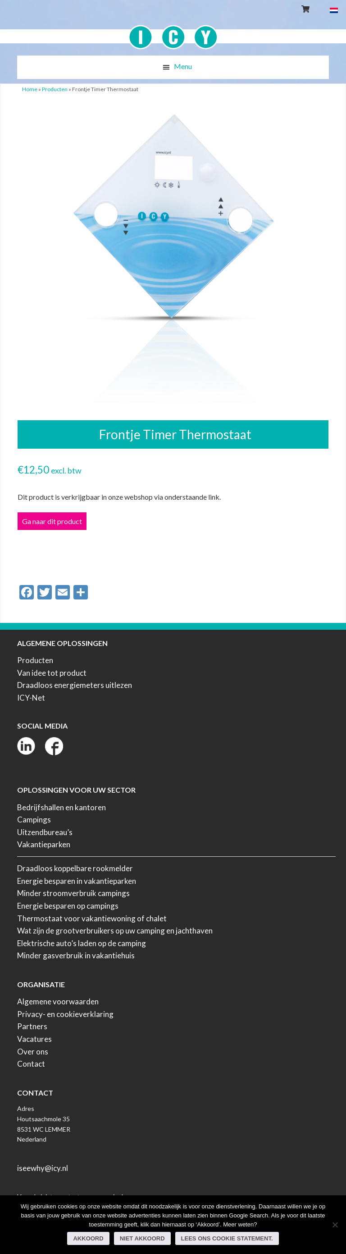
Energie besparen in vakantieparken (76, 881)
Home (29, 89)
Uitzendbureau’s (45, 832)
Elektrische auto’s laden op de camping (81, 943)
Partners (32, 1026)
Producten (55, 89)
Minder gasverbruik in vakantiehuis (76, 955)
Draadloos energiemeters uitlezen (74, 685)
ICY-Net (31, 697)
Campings (34, 819)
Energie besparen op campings (67, 905)
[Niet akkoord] (334, 1224)
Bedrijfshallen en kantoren (61, 807)
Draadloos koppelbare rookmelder (75, 868)
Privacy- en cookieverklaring (65, 1014)
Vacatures (34, 1039)
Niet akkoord (142, 1238)
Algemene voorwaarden (58, 1001)
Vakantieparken (43, 844)
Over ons (32, 1051)
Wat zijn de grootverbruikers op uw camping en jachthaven (115, 930)
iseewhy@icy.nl (42, 1168)
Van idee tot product (51, 673)
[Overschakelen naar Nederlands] (333, 10)
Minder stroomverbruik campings (73, 893)
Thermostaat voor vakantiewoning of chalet (92, 918)
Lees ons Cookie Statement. (227, 1238)
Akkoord (88, 1238)
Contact (31, 1063)
